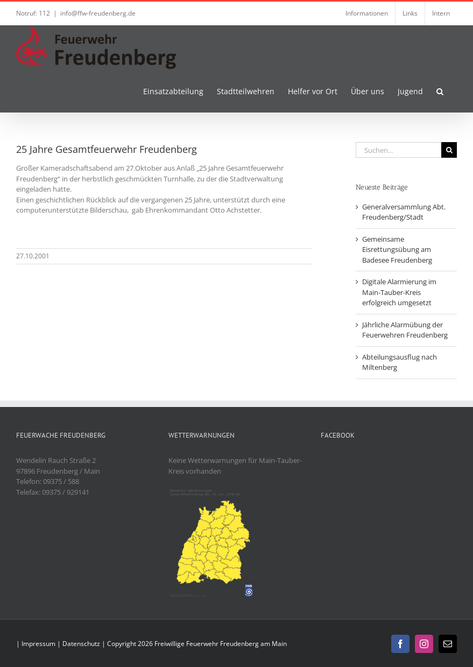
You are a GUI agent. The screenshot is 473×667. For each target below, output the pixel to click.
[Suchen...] (398, 150)
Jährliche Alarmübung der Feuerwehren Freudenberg (405, 330)
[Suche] (449, 150)
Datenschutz (81, 643)
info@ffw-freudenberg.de (98, 13)
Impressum (38, 643)
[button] (439, 90)
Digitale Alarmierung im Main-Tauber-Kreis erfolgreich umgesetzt (399, 292)
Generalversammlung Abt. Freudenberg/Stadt (404, 212)
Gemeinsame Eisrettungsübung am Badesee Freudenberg (397, 249)
